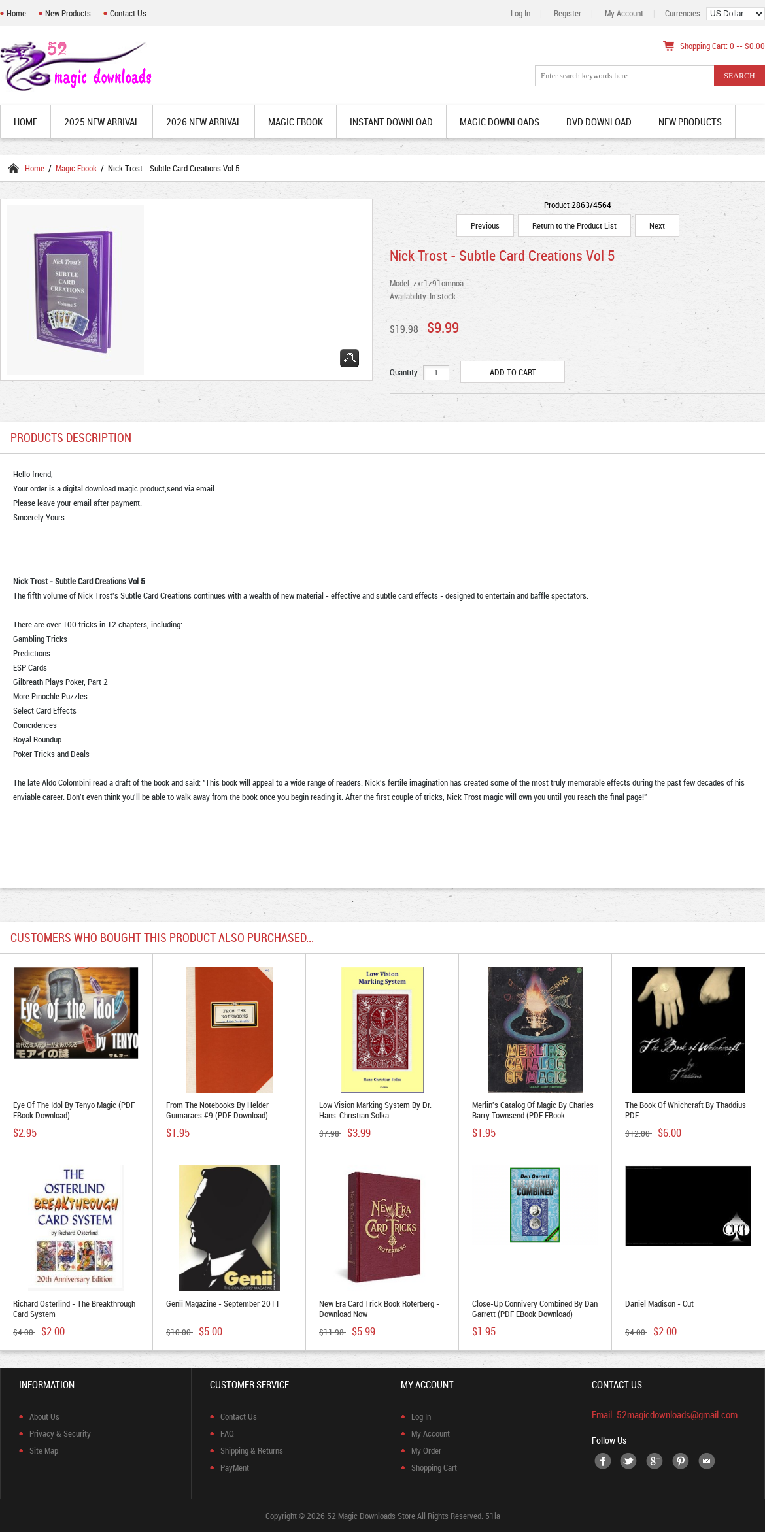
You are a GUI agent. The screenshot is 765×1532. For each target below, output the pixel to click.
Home (16, 13)
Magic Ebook (76, 168)
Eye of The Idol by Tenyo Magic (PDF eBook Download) (74, 1110)
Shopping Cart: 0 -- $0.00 (722, 46)
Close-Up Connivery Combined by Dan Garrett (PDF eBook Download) (535, 1308)
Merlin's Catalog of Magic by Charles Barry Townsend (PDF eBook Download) (533, 1115)
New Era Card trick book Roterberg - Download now (379, 1308)
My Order (426, 1450)
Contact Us (128, 13)
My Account (624, 13)
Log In (520, 13)
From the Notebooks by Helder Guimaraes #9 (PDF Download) (217, 1110)
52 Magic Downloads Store (371, 1516)
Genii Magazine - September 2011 (223, 1303)
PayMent (234, 1467)
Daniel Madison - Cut (659, 1303)
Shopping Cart (434, 1467)
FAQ (227, 1433)
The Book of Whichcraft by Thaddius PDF (685, 1110)
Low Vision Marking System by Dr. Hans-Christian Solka (375, 1110)
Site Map (43, 1450)
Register (567, 13)
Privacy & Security (60, 1433)
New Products (68, 13)
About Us (44, 1416)
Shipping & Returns (251, 1450)
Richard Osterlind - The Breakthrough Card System (74, 1308)
